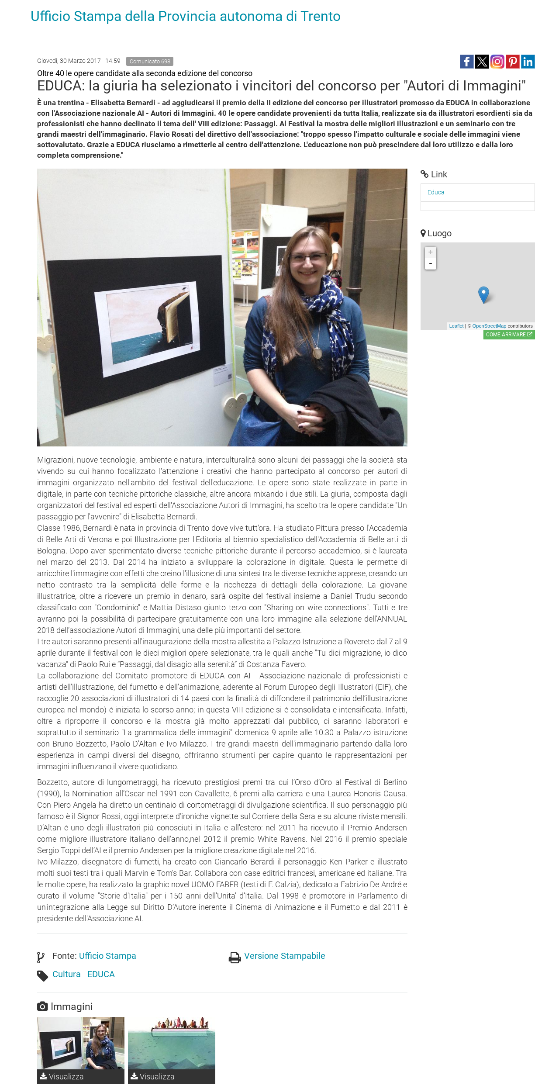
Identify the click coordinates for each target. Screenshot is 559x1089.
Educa (436, 192)
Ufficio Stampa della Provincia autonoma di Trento (186, 16)
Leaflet (456, 325)
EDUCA (101, 974)
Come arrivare (509, 335)
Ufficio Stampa (107, 956)
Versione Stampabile (284, 956)
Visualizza (62, 1076)
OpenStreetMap (490, 325)
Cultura (66, 974)
